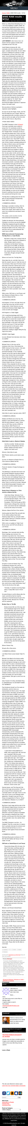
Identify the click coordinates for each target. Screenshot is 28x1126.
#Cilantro (20, 124)
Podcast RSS (5, 1103)
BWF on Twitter (8, 1093)
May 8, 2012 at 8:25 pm (20, 985)
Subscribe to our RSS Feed (14, 954)
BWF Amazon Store (12, 1093)
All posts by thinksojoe (8, 979)
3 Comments (22, 21)
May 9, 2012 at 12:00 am (20, 1014)
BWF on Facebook (4, 1093)
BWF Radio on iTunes (16, 1093)
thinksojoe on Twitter (19, 979)
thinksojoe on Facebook (8, 980)
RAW (8, 13)
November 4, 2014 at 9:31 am (19, 1031)
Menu (13, 8)
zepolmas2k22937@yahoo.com (10, 1005)
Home (3, 13)
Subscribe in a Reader (8, 1102)
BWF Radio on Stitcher (20, 1093)
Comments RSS (6, 1105)
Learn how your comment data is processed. (14, 1085)
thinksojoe (8, 21)
